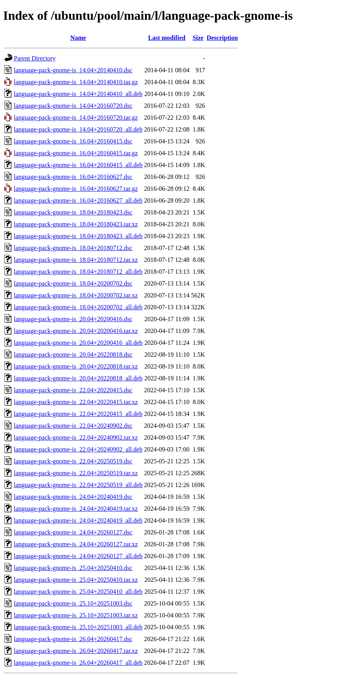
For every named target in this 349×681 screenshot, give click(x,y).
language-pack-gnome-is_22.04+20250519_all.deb (78, 485)
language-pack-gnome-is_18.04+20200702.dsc (73, 283)
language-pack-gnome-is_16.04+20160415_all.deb (78, 165)
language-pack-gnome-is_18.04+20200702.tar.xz (76, 295)
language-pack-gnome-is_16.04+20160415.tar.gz (76, 153)
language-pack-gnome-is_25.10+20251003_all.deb (78, 627)
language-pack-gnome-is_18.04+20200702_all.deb (78, 307)
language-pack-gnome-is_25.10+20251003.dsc (73, 603)
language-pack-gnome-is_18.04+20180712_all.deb (78, 271)
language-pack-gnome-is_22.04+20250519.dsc (73, 461)
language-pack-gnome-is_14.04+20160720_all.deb (78, 129)
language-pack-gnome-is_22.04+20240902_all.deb (78, 449)
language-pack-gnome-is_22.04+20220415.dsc (73, 390)
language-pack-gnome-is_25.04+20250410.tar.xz (76, 579)
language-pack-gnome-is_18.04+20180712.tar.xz (76, 259)
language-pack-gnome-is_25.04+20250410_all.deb (78, 591)
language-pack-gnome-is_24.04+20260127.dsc (73, 532)
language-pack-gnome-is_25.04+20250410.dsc (73, 567)
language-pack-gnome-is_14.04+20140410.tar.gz (76, 82)
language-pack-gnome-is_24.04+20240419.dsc (73, 496)
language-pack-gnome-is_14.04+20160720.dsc (73, 105)
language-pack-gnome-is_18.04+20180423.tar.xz (76, 224)
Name (78, 37)
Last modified (167, 37)
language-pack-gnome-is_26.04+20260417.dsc (73, 639)
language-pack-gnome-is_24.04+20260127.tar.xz (76, 544)
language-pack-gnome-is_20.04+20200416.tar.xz (76, 330)
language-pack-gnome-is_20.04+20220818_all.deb (78, 378)
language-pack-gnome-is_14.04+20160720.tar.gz (76, 117)
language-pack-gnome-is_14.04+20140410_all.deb (78, 93)
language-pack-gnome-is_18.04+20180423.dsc (73, 212)
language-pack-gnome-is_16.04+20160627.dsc (73, 176)
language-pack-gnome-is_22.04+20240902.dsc (73, 425)
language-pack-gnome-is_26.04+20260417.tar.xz (76, 650)
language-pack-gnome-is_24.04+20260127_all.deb (78, 556)
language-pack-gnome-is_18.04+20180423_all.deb (78, 236)
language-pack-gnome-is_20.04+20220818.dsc (73, 354)
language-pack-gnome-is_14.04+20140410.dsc (73, 70)
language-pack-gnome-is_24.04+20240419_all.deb (78, 520)
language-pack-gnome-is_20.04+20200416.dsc (73, 319)
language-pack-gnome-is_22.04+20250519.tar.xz (76, 473)
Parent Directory (35, 58)
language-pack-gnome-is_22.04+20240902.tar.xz (76, 437)
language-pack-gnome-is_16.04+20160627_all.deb (78, 200)
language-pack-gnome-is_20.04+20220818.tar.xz (76, 366)
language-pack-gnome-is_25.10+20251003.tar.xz (76, 615)
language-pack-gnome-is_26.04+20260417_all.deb (78, 662)
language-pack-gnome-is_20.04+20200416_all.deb (78, 342)
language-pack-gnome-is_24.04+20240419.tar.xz (76, 508)
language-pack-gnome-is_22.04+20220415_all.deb (78, 413)
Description (222, 37)
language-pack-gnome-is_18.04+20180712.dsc (73, 248)
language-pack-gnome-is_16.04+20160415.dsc (73, 141)
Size (197, 37)
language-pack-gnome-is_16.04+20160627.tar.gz (76, 188)
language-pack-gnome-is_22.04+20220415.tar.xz (76, 402)
